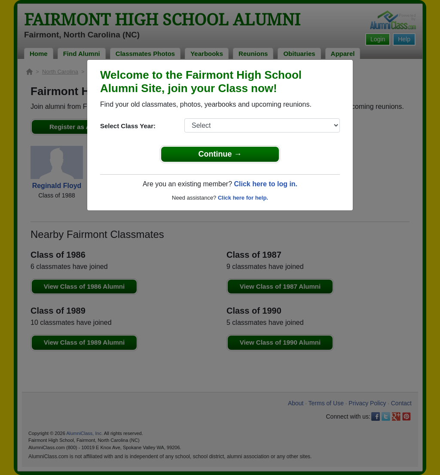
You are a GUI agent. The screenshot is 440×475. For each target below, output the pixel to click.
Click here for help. (243, 197)
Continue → (220, 154)
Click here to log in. (265, 184)
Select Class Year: (128, 126)
